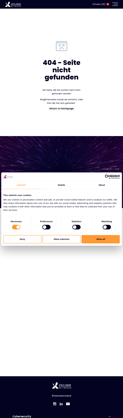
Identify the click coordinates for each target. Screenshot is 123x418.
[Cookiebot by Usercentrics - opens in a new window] (107, 177)
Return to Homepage (61, 108)
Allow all (100, 239)
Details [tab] (61, 185)
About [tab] (102, 185)
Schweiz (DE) (101, 4)
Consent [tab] (21, 185)
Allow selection (61, 239)
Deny (22, 239)
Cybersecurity (21, 416)
